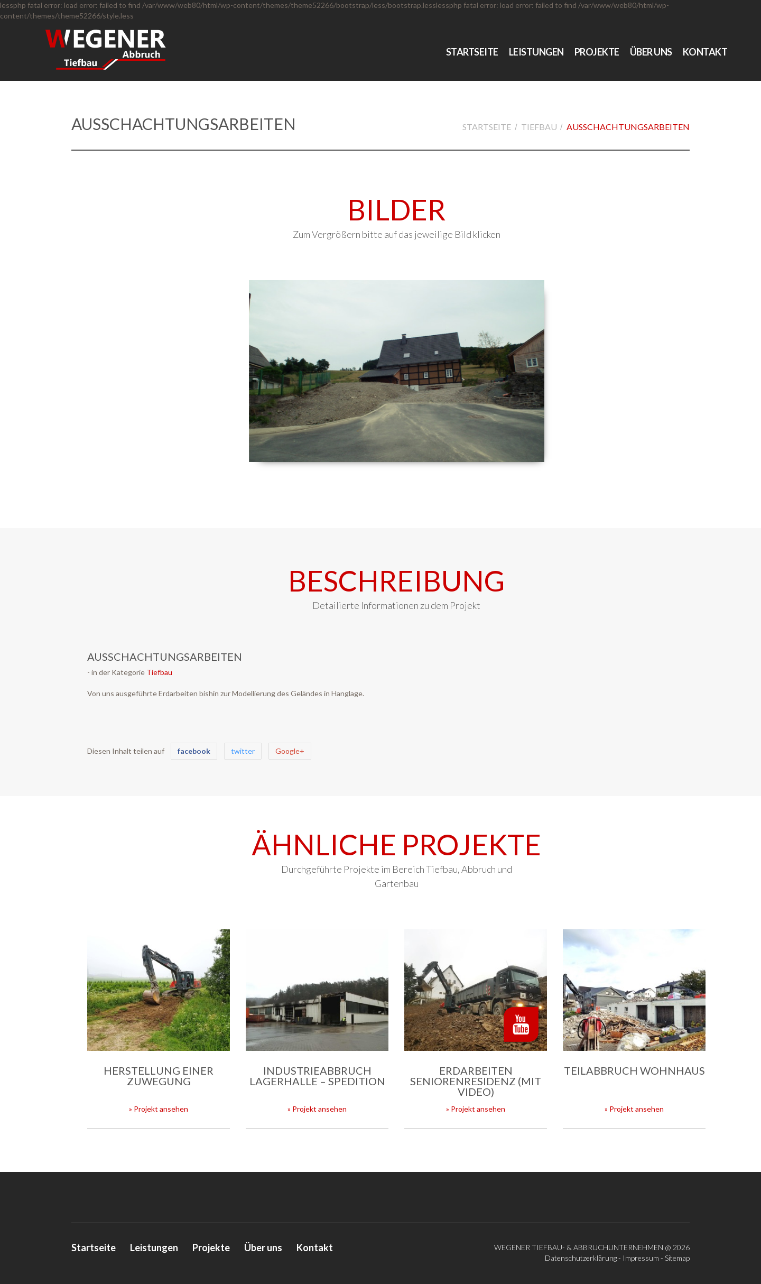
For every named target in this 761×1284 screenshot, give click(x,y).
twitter (243, 750)
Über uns (651, 52)
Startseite (472, 52)
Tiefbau (539, 127)
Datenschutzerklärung (581, 1257)
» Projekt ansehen (158, 1108)
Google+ (289, 750)
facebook (194, 750)
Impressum (641, 1257)
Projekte (596, 52)
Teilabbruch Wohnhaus (634, 1070)
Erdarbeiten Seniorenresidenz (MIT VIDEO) (475, 1081)
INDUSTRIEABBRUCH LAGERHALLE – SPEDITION (317, 1075)
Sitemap (677, 1257)
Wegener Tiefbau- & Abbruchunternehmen (578, 1247)
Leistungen (536, 52)
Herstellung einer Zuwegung (159, 1075)
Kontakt (705, 52)
